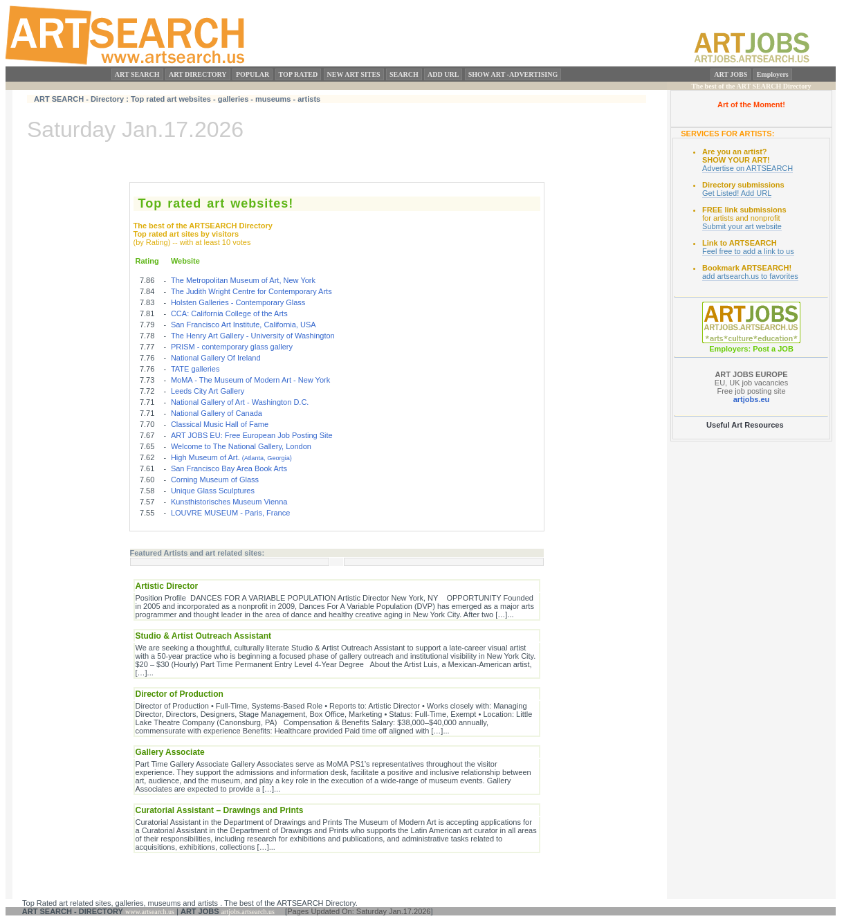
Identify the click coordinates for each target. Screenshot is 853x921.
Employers (773, 74)
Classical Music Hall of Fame (219, 424)
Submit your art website (742, 226)
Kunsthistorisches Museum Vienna (229, 502)
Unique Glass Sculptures (213, 490)
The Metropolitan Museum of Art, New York (243, 280)
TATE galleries (195, 369)
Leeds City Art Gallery (207, 391)
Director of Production (179, 694)
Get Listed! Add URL (736, 193)
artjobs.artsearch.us (248, 911)
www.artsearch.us (149, 911)
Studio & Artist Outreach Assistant (203, 636)
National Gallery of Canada (216, 413)
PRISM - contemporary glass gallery (232, 347)
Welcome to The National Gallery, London (241, 446)
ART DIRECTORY (198, 74)
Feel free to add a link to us (748, 251)
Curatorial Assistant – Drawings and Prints (220, 810)
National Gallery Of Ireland (216, 358)
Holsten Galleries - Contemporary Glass (238, 302)
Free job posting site (751, 391)
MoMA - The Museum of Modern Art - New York (250, 380)
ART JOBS (730, 74)
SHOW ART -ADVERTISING (513, 74)
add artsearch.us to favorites (750, 276)
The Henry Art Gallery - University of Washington (253, 335)
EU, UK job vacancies (751, 378)
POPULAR (252, 74)
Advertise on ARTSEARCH (747, 168)
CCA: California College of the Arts (229, 313)
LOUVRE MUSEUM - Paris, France (230, 513)
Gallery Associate (170, 752)
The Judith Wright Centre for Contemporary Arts (251, 291)
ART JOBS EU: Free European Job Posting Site (252, 435)
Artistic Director (167, 586)
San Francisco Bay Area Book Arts (229, 468)
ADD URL (443, 74)
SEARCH (404, 74)
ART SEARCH (137, 74)
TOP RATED (298, 74)
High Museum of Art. (231, 457)
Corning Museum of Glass (215, 479)
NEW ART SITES (353, 74)
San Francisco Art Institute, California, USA (243, 324)
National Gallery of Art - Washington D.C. (240, 402)
